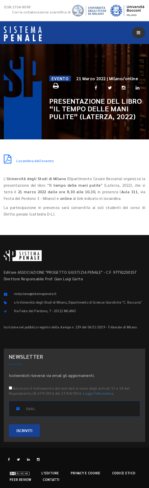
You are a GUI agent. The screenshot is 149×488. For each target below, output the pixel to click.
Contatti (51, 479)
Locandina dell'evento (29, 160)
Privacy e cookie (86, 473)
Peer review (20, 479)
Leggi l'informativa (98, 393)
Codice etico (124, 473)
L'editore (50, 473)
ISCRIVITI (24, 430)
